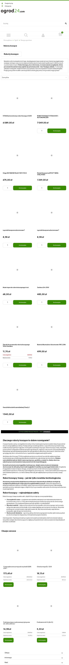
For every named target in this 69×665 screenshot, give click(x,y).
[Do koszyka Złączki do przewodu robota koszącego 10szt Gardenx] (22, 365)
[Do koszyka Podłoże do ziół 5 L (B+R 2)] (42, 640)
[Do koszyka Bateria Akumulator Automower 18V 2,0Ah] (56, 365)
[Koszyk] (60, 34)
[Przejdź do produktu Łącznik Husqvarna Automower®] (17, 212)
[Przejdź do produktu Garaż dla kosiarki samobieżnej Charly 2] (17, 389)
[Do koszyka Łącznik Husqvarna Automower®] (22, 245)
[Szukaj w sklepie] (33, 23)
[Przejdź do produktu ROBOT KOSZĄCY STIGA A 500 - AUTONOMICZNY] (51, 98)
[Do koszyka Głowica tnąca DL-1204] (42, 584)
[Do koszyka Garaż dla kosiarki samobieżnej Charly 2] (22, 422)
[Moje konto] (43, 35)
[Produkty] (8, 35)
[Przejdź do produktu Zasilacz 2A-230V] (51, 269)
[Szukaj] (66, 23)
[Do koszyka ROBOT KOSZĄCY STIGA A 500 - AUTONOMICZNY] (56, 131)
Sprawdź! (46, 431)
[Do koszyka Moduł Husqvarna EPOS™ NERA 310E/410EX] (56, 188)
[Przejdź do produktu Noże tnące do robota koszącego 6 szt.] (17, 269)
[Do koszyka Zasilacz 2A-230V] (56, 302)
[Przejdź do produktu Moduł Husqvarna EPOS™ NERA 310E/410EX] (51, 155)
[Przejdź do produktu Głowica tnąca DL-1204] (51, 552)
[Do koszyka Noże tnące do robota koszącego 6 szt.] (22, 302)
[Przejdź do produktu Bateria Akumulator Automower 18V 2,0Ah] (51, 327)
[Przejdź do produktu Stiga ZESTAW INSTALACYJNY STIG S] (17, 155)
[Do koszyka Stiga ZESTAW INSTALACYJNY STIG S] (22, 188)
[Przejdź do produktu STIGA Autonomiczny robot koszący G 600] (17, 98)
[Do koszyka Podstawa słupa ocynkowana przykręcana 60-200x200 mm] (8, 640)
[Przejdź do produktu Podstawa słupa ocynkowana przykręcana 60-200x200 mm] (17, 608)
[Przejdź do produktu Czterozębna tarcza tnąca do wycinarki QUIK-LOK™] (17, 552)
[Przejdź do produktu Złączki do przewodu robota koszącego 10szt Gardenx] (17, 327)
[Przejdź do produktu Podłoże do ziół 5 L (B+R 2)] (51, 608)
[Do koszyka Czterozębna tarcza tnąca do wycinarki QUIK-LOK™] (8, 584)
